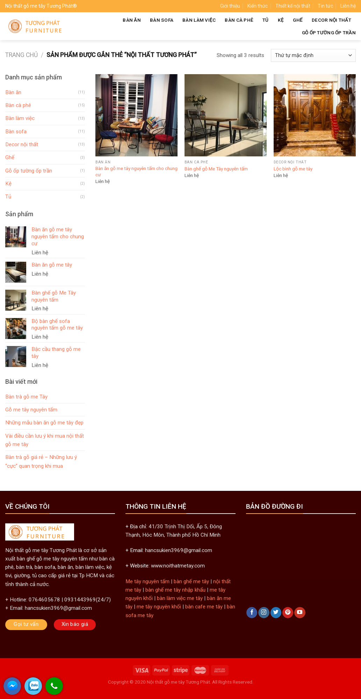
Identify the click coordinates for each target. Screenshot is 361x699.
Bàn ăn (132, 20)
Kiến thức (257, 6)
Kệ (281, 20)
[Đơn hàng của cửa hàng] (313, 55)
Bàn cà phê (239, 20)
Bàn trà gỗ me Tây (26, 397)
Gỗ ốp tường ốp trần (329, 32)
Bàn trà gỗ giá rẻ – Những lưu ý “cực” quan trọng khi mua (41, 461)
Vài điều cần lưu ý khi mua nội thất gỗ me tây (44, 440)
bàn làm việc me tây (180, 598)
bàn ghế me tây (191, 581)
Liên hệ (348, 6)
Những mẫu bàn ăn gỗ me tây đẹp (44, 422)
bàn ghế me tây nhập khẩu (175, 590)
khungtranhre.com (181, 689)
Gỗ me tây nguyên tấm (31, 410)
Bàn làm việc (199, 20)
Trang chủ (21, 54)
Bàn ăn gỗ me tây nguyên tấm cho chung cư (136, 171)
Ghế (298, 20)
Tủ (265, 20)
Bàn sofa (161, 20)
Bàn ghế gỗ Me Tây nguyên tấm (216, 168)
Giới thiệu (230, 6)
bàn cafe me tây (204, 606)
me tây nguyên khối (159, 606)
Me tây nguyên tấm (147, 581)
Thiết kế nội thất (292, 6)
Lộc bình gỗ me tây (293, 168)
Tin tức (325, 6)
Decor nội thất (331, 20)
